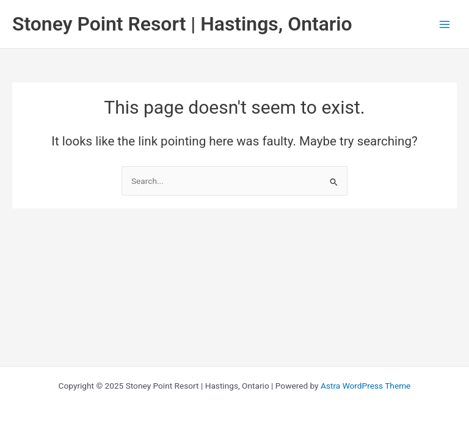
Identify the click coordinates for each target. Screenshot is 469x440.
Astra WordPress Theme (365, 386)
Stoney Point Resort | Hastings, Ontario (182, 23)
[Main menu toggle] (444, 24)
